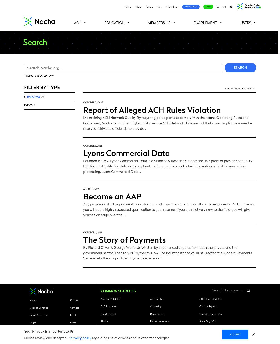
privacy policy (80, 337)
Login (208, 6)
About (128, 6)
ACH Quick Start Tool (210, 298)
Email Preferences (39, 315)
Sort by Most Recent (237, 88)
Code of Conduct (39, 307)
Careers (74, 300)
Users (245, 22)
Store (139, 6)
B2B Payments (108, 306)
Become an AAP (112, 196)
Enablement (205, 22)
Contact (221, 6)
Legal (33, 322)
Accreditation (157, 298)
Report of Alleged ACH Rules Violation (152, 109)
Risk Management (159, 321)
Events (149, 6)
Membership (159, 22)
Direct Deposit (108, 313)
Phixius (104, 321)
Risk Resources (191, 6)
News (159, 6)
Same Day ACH (207, 321)
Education (115, 22)
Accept (235, 334)
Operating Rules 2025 (210, 313)
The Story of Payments (124, 239)
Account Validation (111, 298)
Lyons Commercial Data (126, 153)
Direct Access (157, 313)
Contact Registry (208, 306)
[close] (253, 334)
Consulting (172, 6)
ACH (77, 22)
